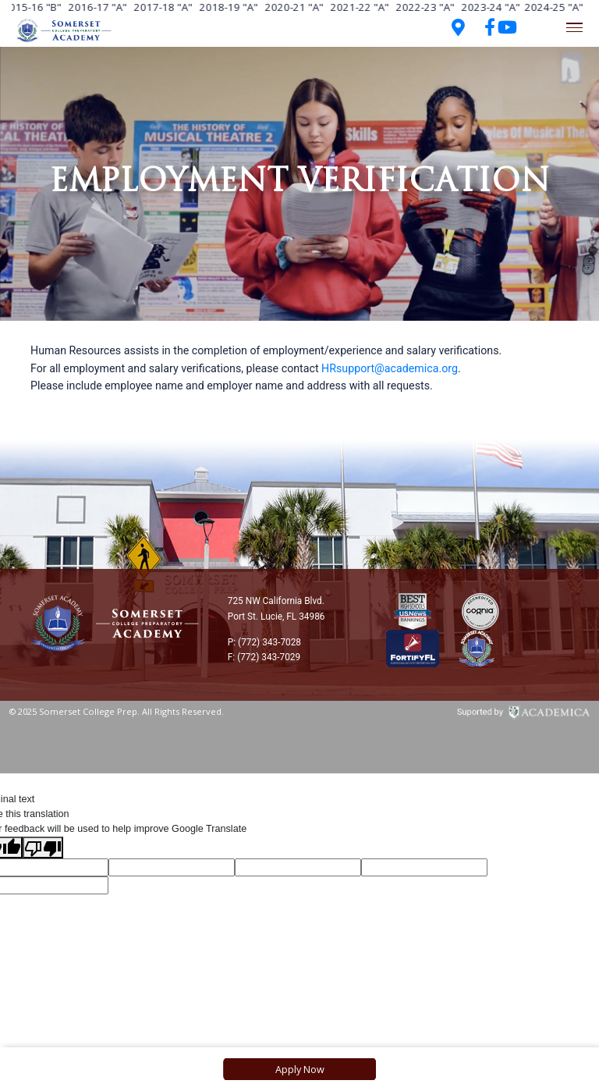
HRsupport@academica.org (389, 368)
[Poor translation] (43, 847)
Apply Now (299, 1069)
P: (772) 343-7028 (264, 642)
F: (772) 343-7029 (264, 657)
